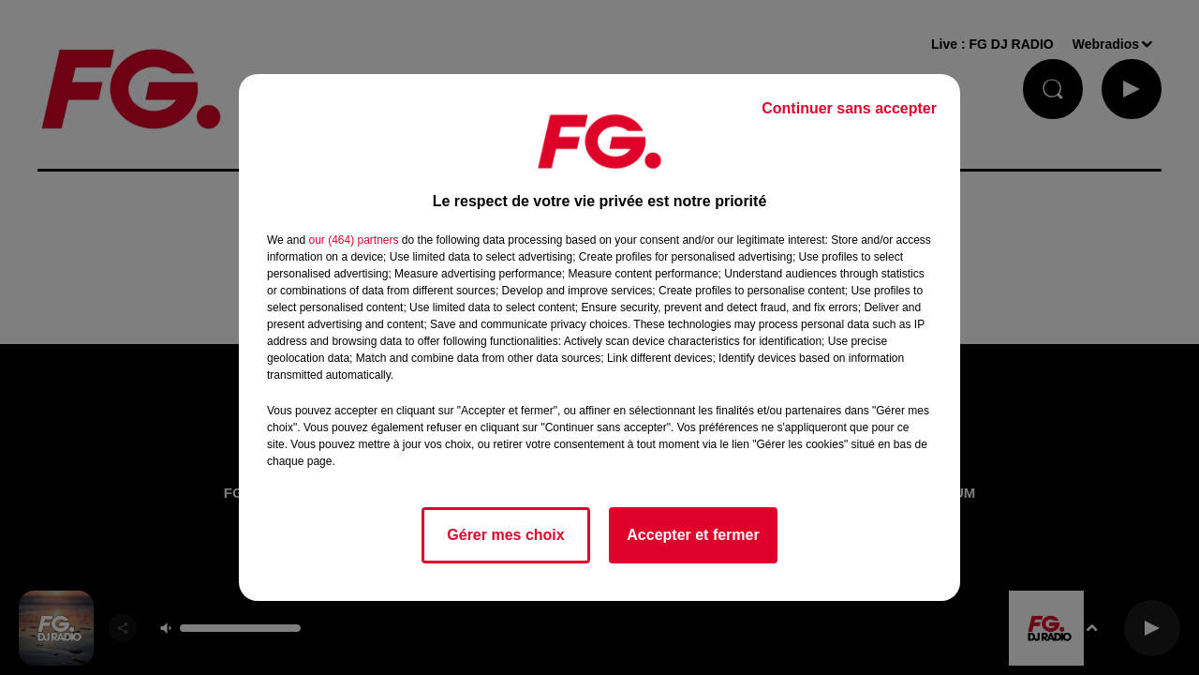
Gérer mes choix (505, 535)
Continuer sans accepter (849, 108)
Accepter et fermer (693, 535)
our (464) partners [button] (353, 240)
